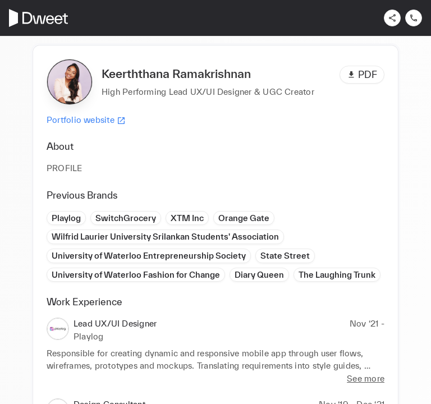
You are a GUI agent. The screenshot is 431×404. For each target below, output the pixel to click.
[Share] (392, 18)
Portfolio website (86, 120)
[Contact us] (413, 18)
